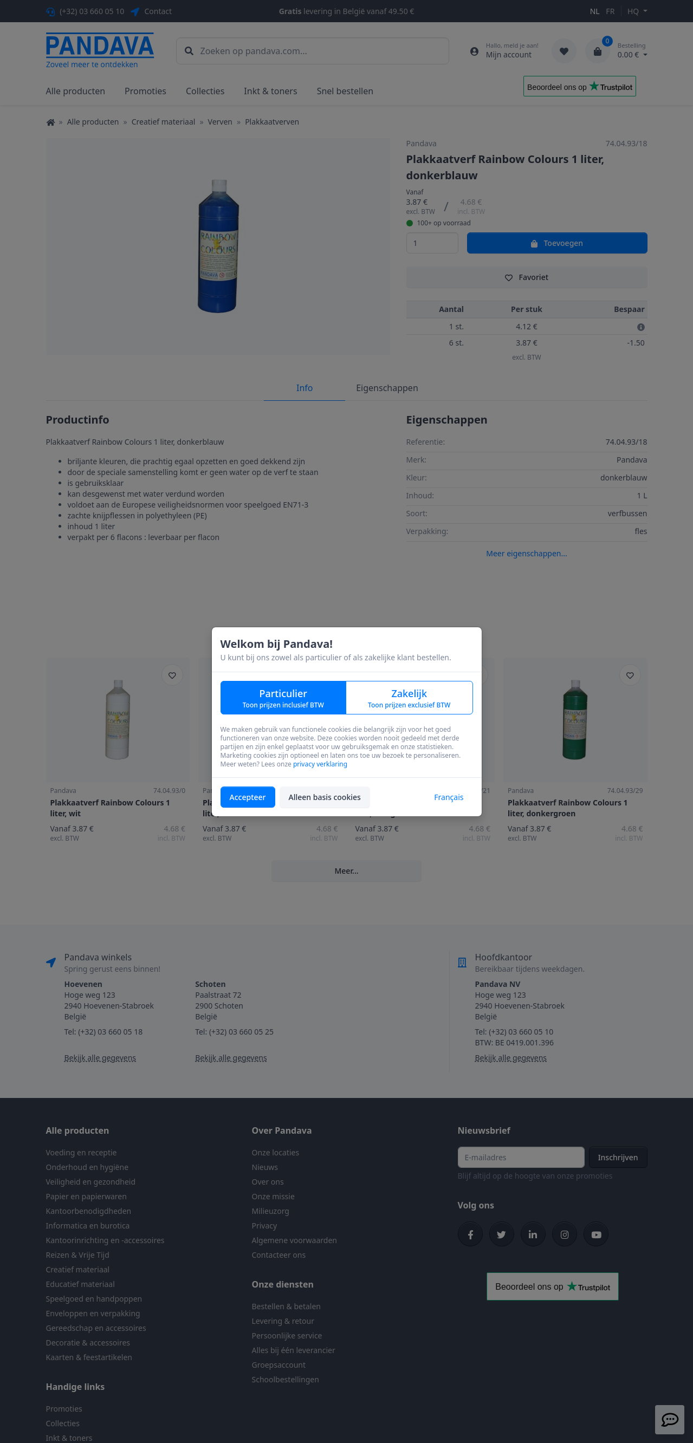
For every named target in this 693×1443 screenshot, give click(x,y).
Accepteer (248, 797)
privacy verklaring (320, 764)
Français (448, 797)
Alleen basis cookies (325, 797)
